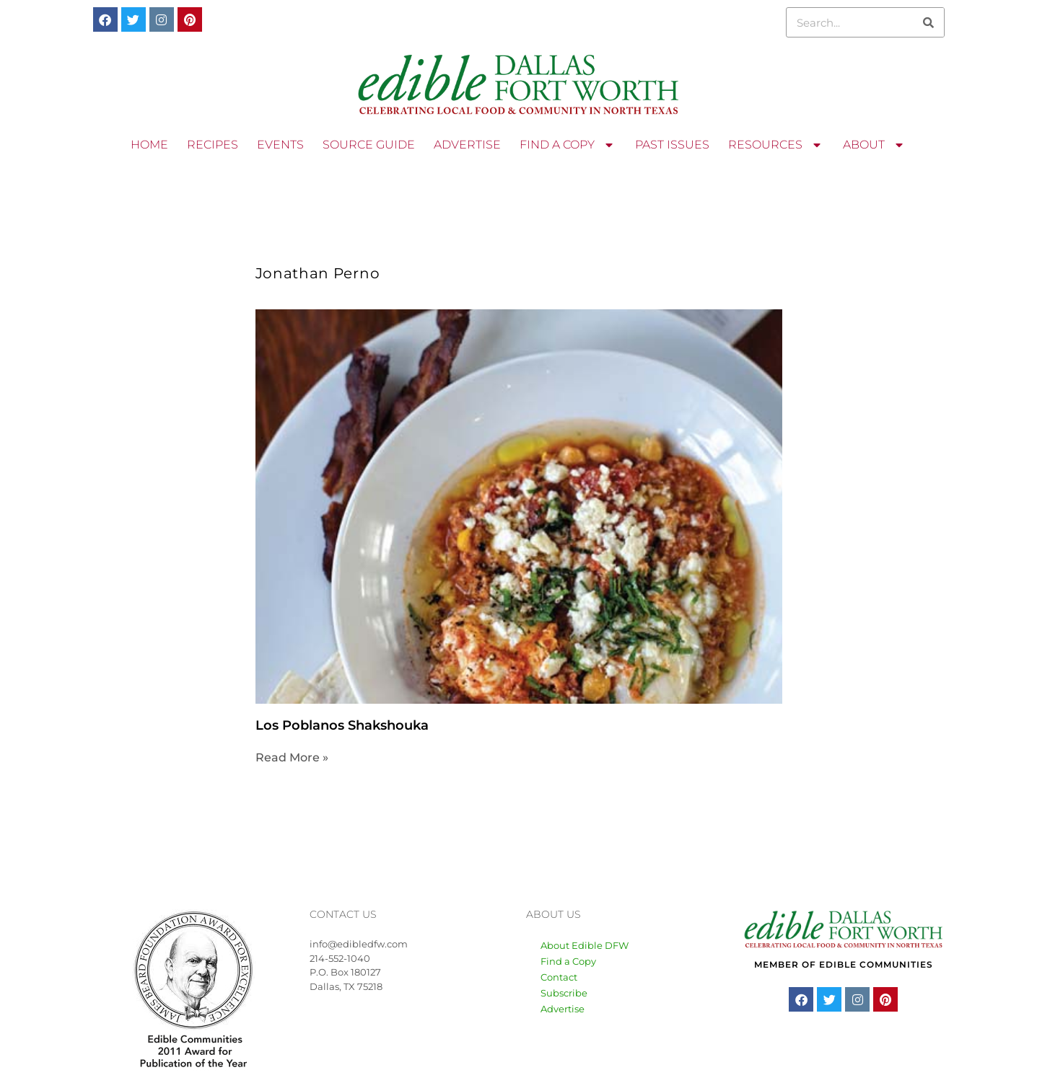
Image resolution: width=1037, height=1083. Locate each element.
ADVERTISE (467, 144)
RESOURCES (776, 145)
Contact (559, 977)
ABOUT (874, 145)
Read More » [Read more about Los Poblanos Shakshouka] (291, 757)
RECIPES (212, 144)
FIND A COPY (568, 145)
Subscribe (564, 993)
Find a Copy (568, 961)
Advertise (563, 1009)
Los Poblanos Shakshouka (342, 725)
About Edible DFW (585, 945)
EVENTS (280, 144)
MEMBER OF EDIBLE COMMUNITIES (843, 964)
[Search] (929, 22)
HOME (149, 144)
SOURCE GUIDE (369, 144)
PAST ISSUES (672, 144)
